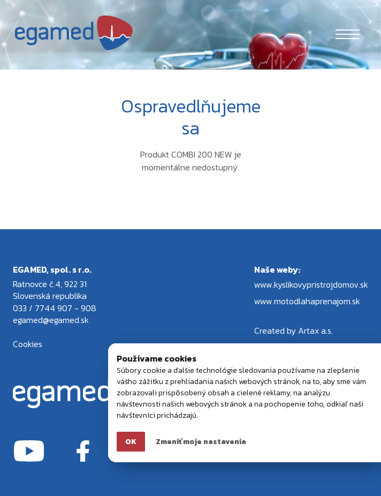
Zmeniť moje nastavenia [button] (201, 441)
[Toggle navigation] (347, 32)
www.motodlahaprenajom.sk (307, 301)
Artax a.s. (315, 330)
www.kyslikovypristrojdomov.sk (311, 284)
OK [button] (130, 441)
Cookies (27, 343)
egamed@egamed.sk (51, 319)
